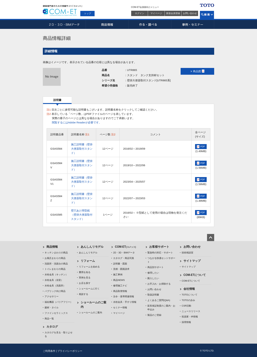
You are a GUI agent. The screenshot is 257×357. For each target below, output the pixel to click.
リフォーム (88, 260)
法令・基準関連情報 (123, 296)
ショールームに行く (89, 288)
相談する (83, 294)
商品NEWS (119, 280)
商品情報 (107, 24)
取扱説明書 (153, 294)
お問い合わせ (190, 13)
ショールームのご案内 (90, 312)
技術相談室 (187, 252)
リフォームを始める (89, 266)
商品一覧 (49, 318)
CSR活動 (186, 305)
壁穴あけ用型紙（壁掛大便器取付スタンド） (81, 215)
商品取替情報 (120, 291)
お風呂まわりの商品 (55, 258)
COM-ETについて (194, 274)
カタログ (52, 326)
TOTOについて (189, 294)
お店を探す (84, 283)
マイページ (156, 13)
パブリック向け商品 (55, 291)
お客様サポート (159, 246)
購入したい (153, 278)
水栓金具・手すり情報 (124, 302)
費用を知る (84, 272)
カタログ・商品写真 (123, 258)
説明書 (57, 99)
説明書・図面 (120, 263)
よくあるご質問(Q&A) (158, 300)
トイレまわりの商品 (55, 269)
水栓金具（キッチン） (56, 274)
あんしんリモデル (92, 246)
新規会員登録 (173, 13)
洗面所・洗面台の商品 (56, 263)
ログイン (139, 13)
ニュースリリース (191, 311)
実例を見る (84, 277)
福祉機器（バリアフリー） (58, 302)
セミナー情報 (120, 307)
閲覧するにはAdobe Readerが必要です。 (76, 122)
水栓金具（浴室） (54, 280)
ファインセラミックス (56, 313)
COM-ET (125, 246)
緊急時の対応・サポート (160, 252)
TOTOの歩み (188, 300)
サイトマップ (192, 260)
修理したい (153, 272)
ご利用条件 (49, 351)
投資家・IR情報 (190, 316)
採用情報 (186, 322)
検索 (207, 15)
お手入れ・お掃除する (159, 283)
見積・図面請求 (121, 269)
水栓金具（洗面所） (55, 285)
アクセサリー (52, 296)
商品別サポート (155, 267)
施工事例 (117, 274)
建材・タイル (52, 307)
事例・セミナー (192, 24)
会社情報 (189, 288)
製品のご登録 (154, 315)
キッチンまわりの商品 (56, 252)
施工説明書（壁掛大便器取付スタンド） (81, 148)
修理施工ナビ (120, 285)
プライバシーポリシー (69, 351)
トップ (87, 13)
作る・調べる (149, 24)
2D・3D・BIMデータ (64, 24)
